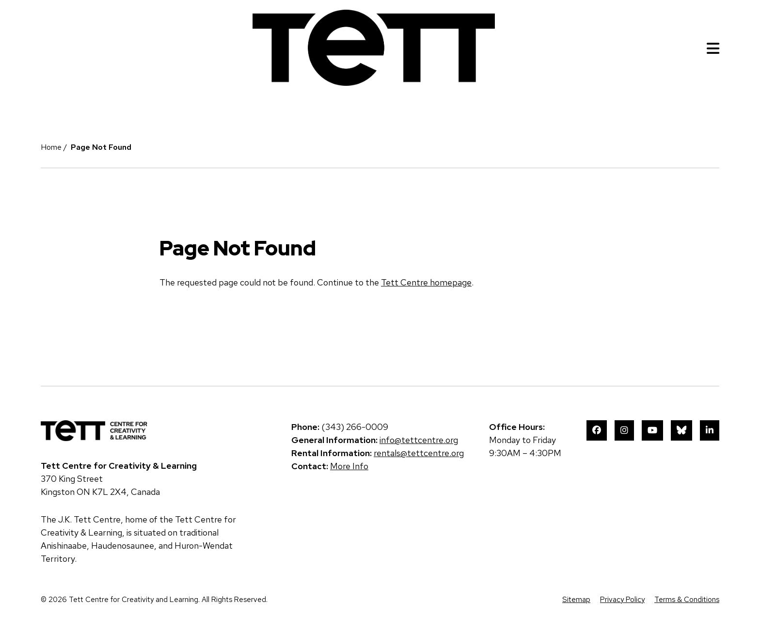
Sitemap (576, 599)
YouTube (652, 430)
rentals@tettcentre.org (419, 453)
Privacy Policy (622, 599)
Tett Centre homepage (426, 282)
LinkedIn (709, 430)
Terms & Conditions (686, 599)
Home (51, 147)
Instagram (624, 430)
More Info (349, 466)
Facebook (596, 430)
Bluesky (681, 430)
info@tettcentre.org (419, 439)
